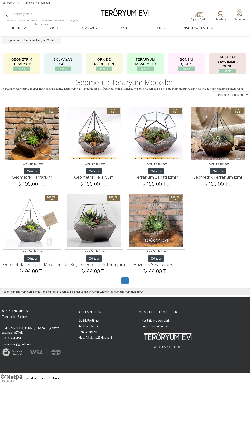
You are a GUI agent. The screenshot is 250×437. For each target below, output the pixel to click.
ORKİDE (125, 28)
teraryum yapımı (90, 291)
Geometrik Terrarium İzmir (218, 177)
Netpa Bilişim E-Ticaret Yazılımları (30, 378)
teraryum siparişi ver (131, 291)
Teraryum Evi (11, 40)
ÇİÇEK (54, 28)
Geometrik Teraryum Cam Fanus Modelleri (27, 291)
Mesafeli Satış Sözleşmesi (95, 338)
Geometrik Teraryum (52, 20)
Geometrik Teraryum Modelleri (40, 40)
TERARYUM (19, 28)
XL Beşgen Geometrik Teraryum (95, 264)
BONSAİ (160, 28)
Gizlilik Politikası (89, 320)
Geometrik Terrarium (32, 177)
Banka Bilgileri (88, 332)
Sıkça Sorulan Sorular (155, 326)
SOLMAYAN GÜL (89, 28)
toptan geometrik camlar (65, 291)
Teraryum (32, 20)
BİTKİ (231, 28)
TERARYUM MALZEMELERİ (196, 28)
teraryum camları (110, 291)
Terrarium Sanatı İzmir (156, 177)
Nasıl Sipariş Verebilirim (156, 320)
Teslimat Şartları (89, 326)
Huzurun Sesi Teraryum (156, 264)
